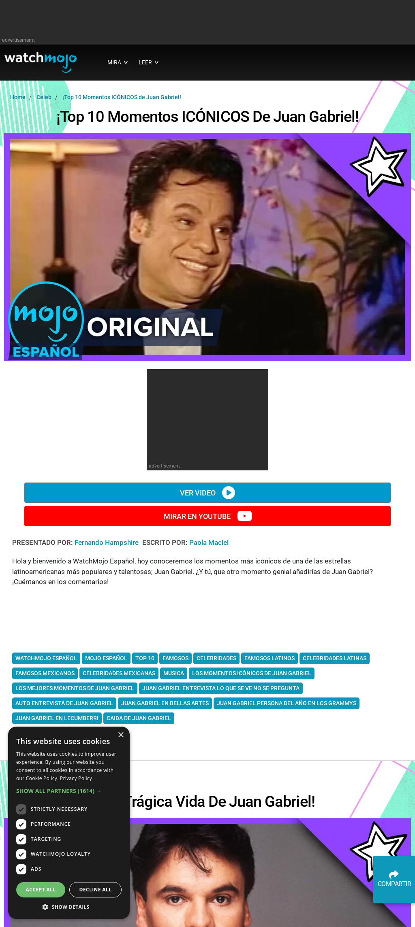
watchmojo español (46, 658)
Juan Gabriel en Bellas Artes (165, 703)
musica (173, 673)
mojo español (106, 658)
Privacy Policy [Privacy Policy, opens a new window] (76, 778)
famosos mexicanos (45, 673)
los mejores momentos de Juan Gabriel (74, 688)
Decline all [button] (95, 889)
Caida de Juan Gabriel (139, 718)
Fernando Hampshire (107, 542)
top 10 (144, 658)
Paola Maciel (209, 542)
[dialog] (69, 823)
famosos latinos (269, 658)
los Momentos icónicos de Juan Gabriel (251, 673)
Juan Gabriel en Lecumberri (56, 718)
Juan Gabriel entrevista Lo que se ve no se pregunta (220, 688)
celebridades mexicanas (119, 673)
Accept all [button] (41, 889)
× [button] (121, 735)
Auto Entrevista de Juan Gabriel (64, 703)
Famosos (175, 658)
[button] (69, 791)
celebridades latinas (334, 658)
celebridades (216, 658)
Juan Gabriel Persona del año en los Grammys (286, 703)
